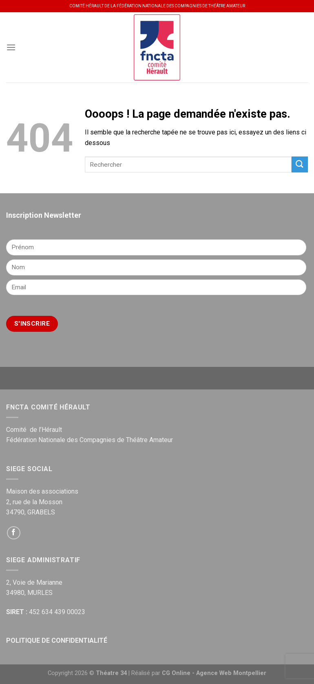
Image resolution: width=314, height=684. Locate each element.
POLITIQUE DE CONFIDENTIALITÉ (56, 640)
